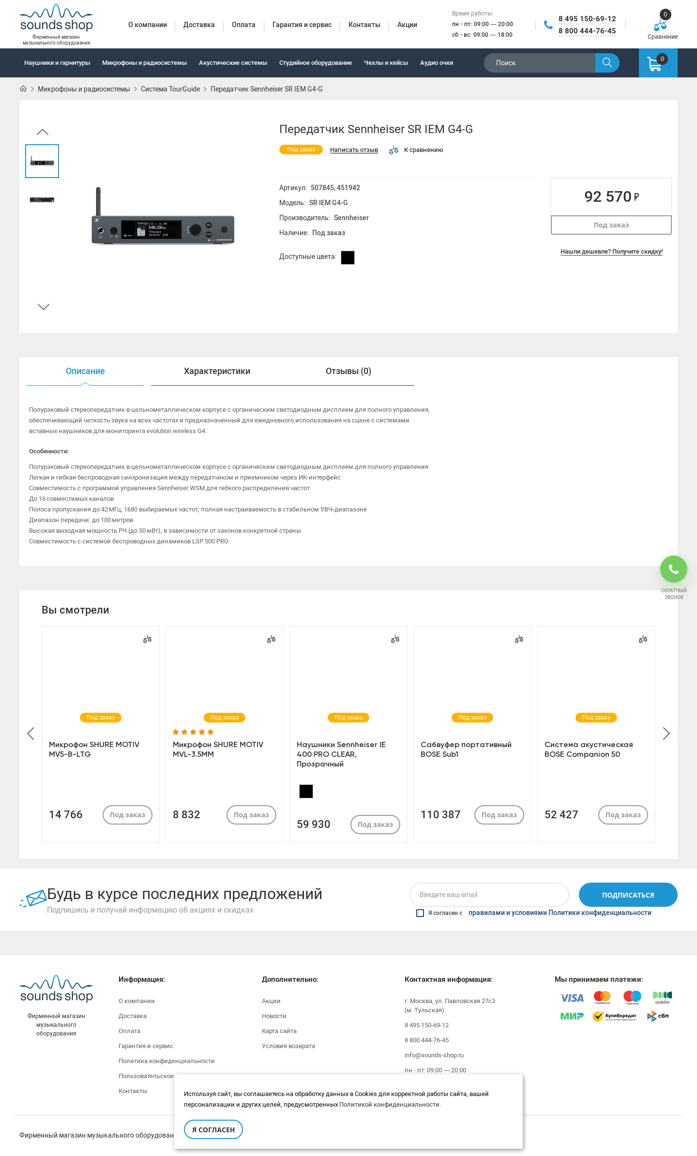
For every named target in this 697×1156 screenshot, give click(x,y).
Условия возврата (288, 1046)
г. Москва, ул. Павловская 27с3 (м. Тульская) (450, 1005)
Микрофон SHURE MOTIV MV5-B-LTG (94, 749)
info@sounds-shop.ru (434, 1055)
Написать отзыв (354, 150)
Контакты (133, 1091)
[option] (42, 161)
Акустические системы (233, 62)
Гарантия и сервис (146, 1046)
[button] (30, 734)
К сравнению (416, 149)
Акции (271, 1001)
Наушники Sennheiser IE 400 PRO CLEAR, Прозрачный (341, 754)
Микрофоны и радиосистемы (144, 62)
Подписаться (628, 895)
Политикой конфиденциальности (389, 1104)
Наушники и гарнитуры (57, 62)
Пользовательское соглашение (165, 1076)
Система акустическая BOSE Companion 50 (589, 749)
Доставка (133, 1016)
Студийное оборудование (315, 62)
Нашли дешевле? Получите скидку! (612, 251)
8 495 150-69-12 (587, 19)
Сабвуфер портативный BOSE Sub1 (466, 749)
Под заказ (611, 224)
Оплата (129, 1031)
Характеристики (217, 371)
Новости (274, 1016)
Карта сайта (279, 1031)
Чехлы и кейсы (386, 62)
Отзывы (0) (348, 371)
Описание (85, 371)
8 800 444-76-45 (587, 31)
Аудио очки (436, 62)
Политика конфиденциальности (167, 1061)
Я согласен (213, 1129)
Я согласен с (534, 913)
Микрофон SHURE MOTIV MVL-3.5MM (218, 749)
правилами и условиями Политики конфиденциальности (560, 913)
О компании (137, 1001)
